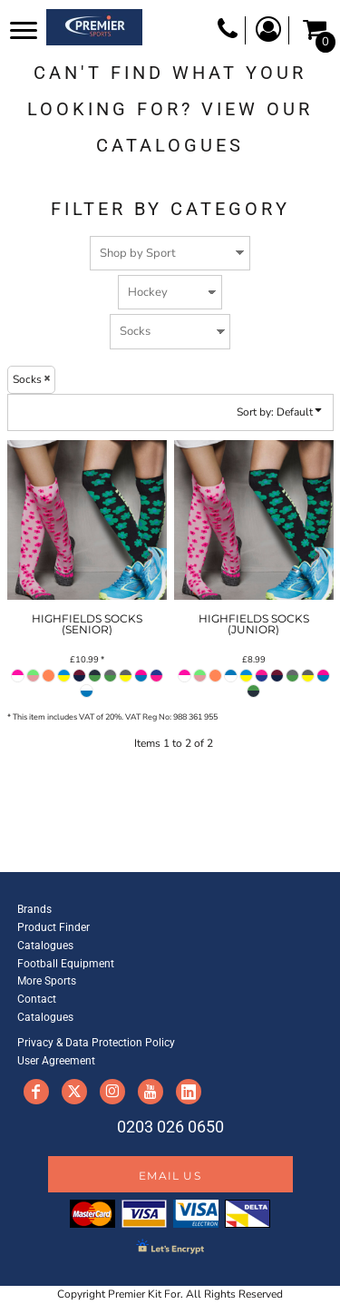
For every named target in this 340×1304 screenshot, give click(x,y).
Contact (36, 999)
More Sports (46, 981)
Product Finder (53, 927)
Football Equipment (65, 963)
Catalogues (45, 945)
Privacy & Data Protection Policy (96, 1042)
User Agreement (56, 1060)
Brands (34, 909)
